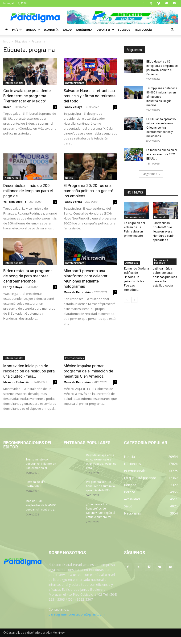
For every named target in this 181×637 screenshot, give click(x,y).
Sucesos (124, 29)
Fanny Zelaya (73, 107)
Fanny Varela (73, 201)
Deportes (105, 29)
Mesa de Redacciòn (16, 382)
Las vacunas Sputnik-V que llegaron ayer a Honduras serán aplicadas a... (163, 231)
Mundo (32, 29)
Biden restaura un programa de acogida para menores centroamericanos (28, 275)
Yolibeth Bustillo (14, 201)
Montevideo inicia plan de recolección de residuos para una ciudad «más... (29, 371)
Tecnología (143, 29)
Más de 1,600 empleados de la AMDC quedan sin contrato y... (41, 505)
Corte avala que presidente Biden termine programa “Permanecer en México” (27, 95)
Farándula (84, 29)
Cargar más (150, 174)
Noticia (69, 177)
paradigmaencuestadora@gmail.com (77, 614)
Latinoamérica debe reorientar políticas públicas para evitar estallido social (165, 277)
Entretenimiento (74, 82)
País (17, 29)
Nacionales (11, 177)
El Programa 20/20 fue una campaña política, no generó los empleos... (88, 190)
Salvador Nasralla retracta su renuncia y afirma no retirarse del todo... (89, 95)
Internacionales (14, 82)
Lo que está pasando (161, 261)
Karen (7, 107)
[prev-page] (127, 300)
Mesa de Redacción (77, 292)
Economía (51, 29)
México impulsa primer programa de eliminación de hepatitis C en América (88, 371)
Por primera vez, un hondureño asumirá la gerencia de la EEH (100, 486)
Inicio (6, 41)
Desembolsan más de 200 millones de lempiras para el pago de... (28, 190)
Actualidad (131, 262)
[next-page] (134, 300)
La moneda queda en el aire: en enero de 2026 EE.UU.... (161, 154)
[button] (172, 30)
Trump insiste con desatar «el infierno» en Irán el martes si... (41, 464)
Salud (67, 29)
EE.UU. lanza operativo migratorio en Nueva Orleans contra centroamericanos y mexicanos (161, 128)
